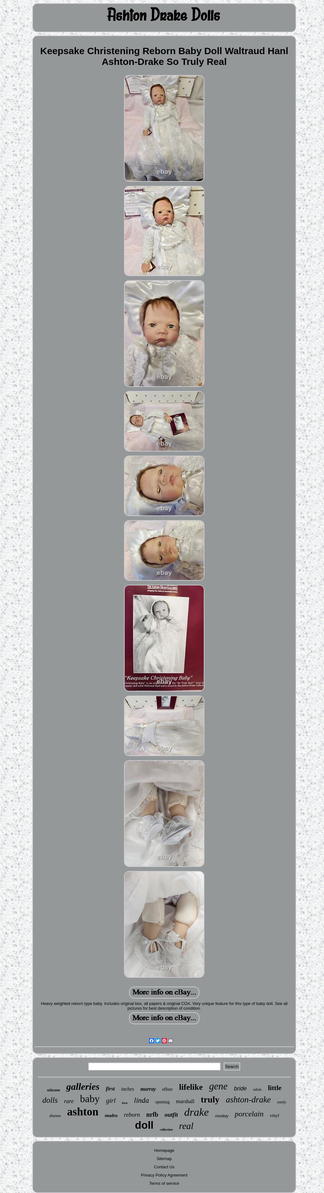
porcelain (249, 1114)
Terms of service (164, 1183)
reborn (132, 1114)
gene (218, 1086)
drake (196, 1112)
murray (148, 1089)
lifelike (191, 1087)
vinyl (274, 1115)
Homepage (164, 1150)
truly (210, 1099)
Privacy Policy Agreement (164, 1175)
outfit (171, 1114)
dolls (50, 1100)
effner (167, 1089)
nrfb (152, 1114)
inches (127, 1089)
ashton (82, 1112)
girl (110, 1100)
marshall (185, 1101)
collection (166, 1129)
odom (257, 1089)
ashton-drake (248, 1099)
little (275, 1088)
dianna (55, 1115)
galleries (82, 1086)
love (125, 1103)
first (110, 1089)
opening (162, 1102)
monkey (221, 1116)
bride (240, 1088)
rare (68, 1101)
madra (111, 1115)
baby (90, 1098)
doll (144, 1125)
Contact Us (164, 1167)
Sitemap (164, 1158)
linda (141, 1100)
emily (281, 1102)
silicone (53, 1090)
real (186, 1126)
